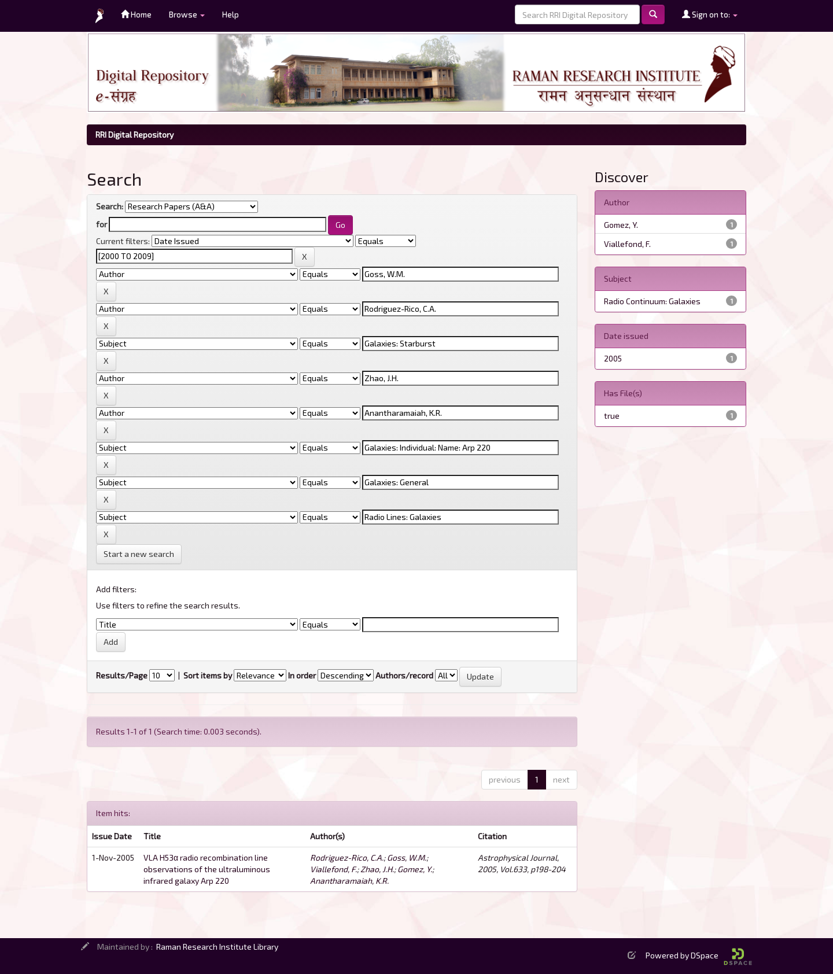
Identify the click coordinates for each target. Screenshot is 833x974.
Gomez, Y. (414, 869)
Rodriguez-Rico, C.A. (347, 857)
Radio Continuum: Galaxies (652, 301)
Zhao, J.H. (377, 869)
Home (136, 14)
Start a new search (139, 554)
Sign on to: (710, 14)
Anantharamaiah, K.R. (349, 881)
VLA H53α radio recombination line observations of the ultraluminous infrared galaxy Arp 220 (206, 869)
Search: (109, 206)
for (101, 224)
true (612, 415)
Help (230, 14)
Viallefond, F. (333, 869)
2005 (613, 358)
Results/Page (122, 675)
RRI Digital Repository (134, 134)
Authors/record (404, 675)
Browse (187, 14)
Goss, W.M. (406, 857)
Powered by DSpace (699, 955)
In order (302, 675)
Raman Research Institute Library (217, 946)
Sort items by (207, 675)
